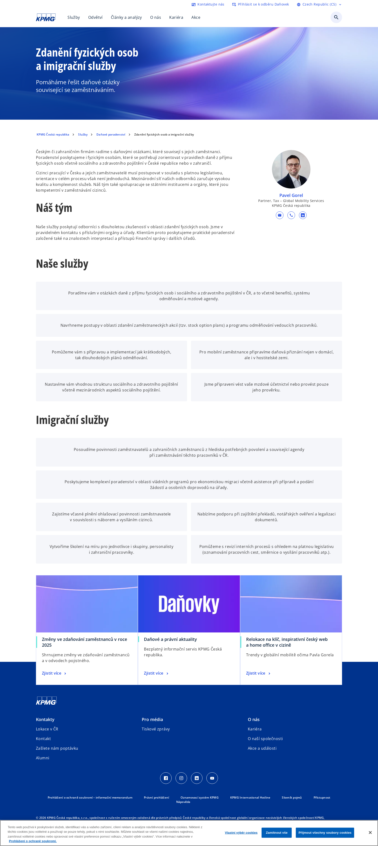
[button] (279, 215)
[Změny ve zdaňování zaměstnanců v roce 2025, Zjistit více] (54, 673)
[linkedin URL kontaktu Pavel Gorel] (302, 215)
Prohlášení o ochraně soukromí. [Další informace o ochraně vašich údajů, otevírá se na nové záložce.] (33, 841)
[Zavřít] (370, 832)
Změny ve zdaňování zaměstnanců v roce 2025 (84, 642)
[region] (189, 833)
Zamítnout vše (277, 832)
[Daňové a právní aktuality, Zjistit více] (156, 673)
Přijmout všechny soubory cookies (324, 832)
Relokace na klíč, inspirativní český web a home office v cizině (287, 642)
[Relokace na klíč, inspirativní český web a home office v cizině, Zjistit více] (258, 673)
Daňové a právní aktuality (170, 639)
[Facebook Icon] (166, 778)
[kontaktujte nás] (208, 4)
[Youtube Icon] (212, 778)
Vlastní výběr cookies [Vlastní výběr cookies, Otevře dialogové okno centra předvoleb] (241, 832)
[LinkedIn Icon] (196, 778)
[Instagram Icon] (181, 778)
